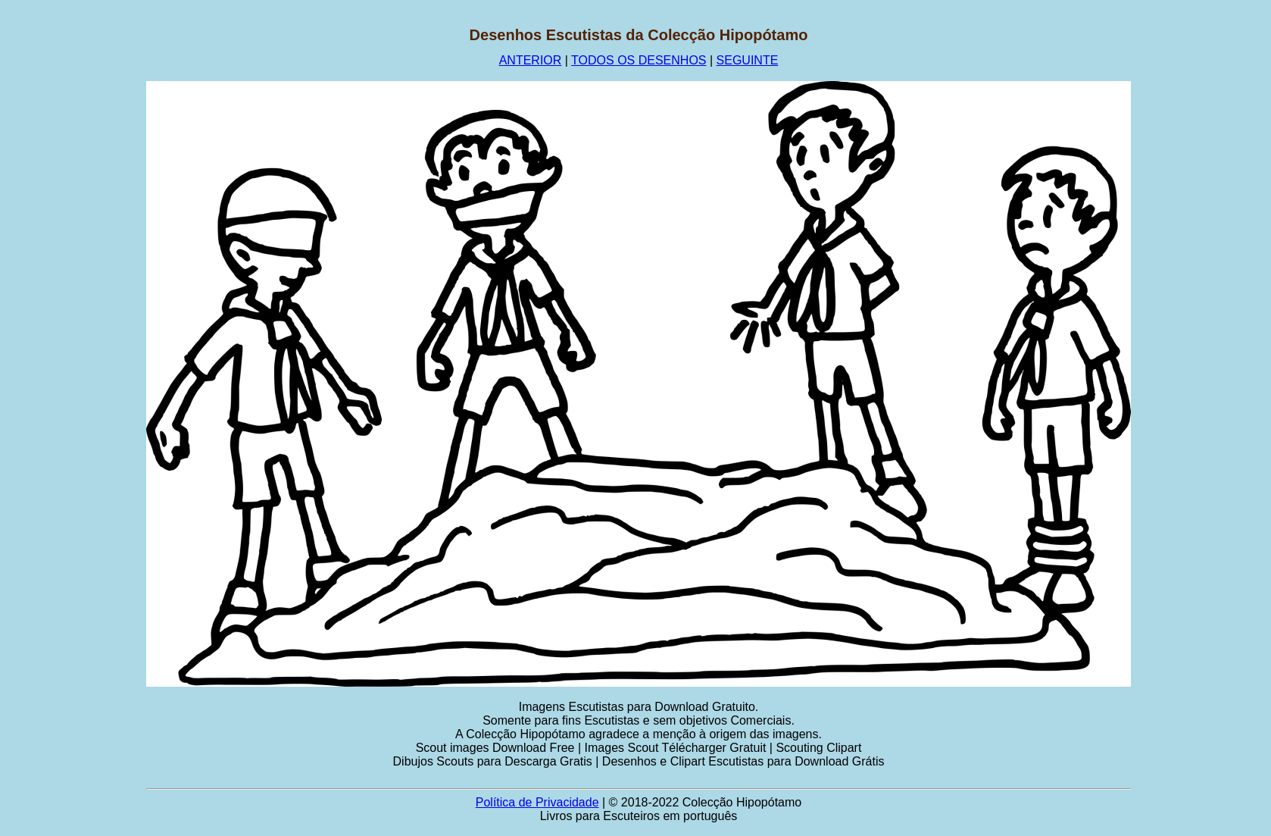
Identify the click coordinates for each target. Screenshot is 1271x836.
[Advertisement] (73, 254)
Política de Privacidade (537, 802)
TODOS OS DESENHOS (638, 60)
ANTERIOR (530, 60)
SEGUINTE (748, 60)
